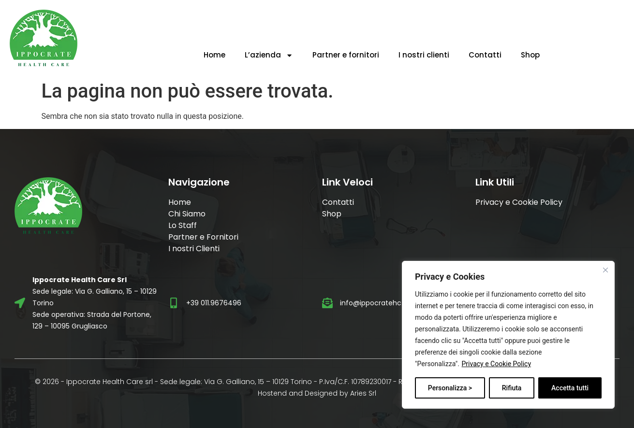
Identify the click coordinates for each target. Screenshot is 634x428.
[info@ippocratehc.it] (327, 303)
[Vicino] (605, 270)
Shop (530, 55)
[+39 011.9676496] (173, 303)
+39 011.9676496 (213, 303)
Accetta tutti (570, 388)
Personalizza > (450, 388)
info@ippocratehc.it (373, 303)
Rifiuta (512, 388)
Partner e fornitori (345, 55)
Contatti (485, 55)
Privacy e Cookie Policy (496, 364)
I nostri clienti (423, 55)
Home (214, 55)
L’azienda (269, 55)
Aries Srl (363, 393)
